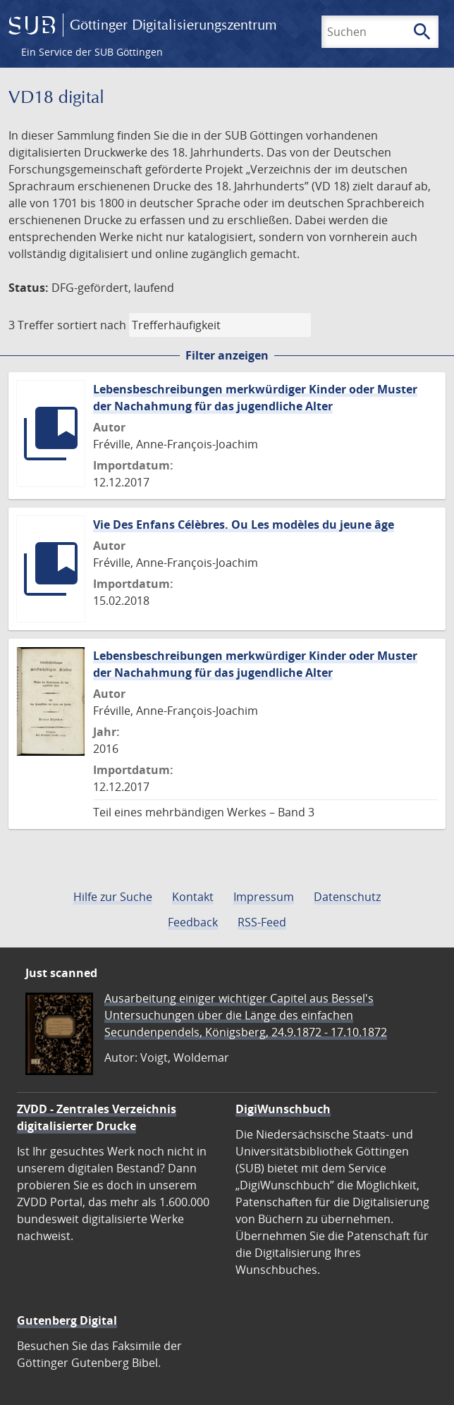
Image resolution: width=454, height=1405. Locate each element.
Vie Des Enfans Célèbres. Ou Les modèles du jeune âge (243, 524)
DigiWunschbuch (283, 1109)
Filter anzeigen (227, 355)
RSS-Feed (262, 922)
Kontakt (193, 896)
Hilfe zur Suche (112, 896)
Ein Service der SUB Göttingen (92, 52)
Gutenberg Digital (67, 1320)
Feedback (193, 922)
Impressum (263, 896)
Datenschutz (347, 896)
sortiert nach (91, 325)
